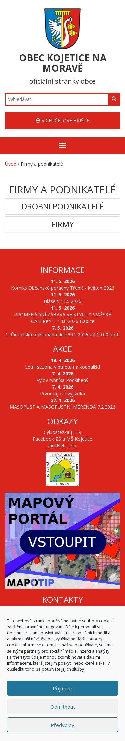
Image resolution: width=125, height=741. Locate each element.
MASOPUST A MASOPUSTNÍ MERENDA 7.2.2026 (62, 407)
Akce (62, 348)
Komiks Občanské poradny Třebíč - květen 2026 (62, 288)
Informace (63, 269)
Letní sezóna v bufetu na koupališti (62, 367)
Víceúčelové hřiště (62, 120)
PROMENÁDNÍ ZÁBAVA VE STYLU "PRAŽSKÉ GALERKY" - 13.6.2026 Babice (62, 317)
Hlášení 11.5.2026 (62, 301)
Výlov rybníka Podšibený (62, 380)
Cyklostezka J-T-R (62, 432)
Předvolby (62, 725)
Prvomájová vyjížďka (62, 393)
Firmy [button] (62, 224)
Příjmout (62, 689)
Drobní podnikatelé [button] (62, 206)
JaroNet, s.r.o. (62, 445)
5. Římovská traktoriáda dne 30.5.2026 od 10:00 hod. (62, 334)
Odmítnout (62, 707)
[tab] (62, 206)
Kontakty (62, 599)
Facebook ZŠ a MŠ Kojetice (62, 439)
